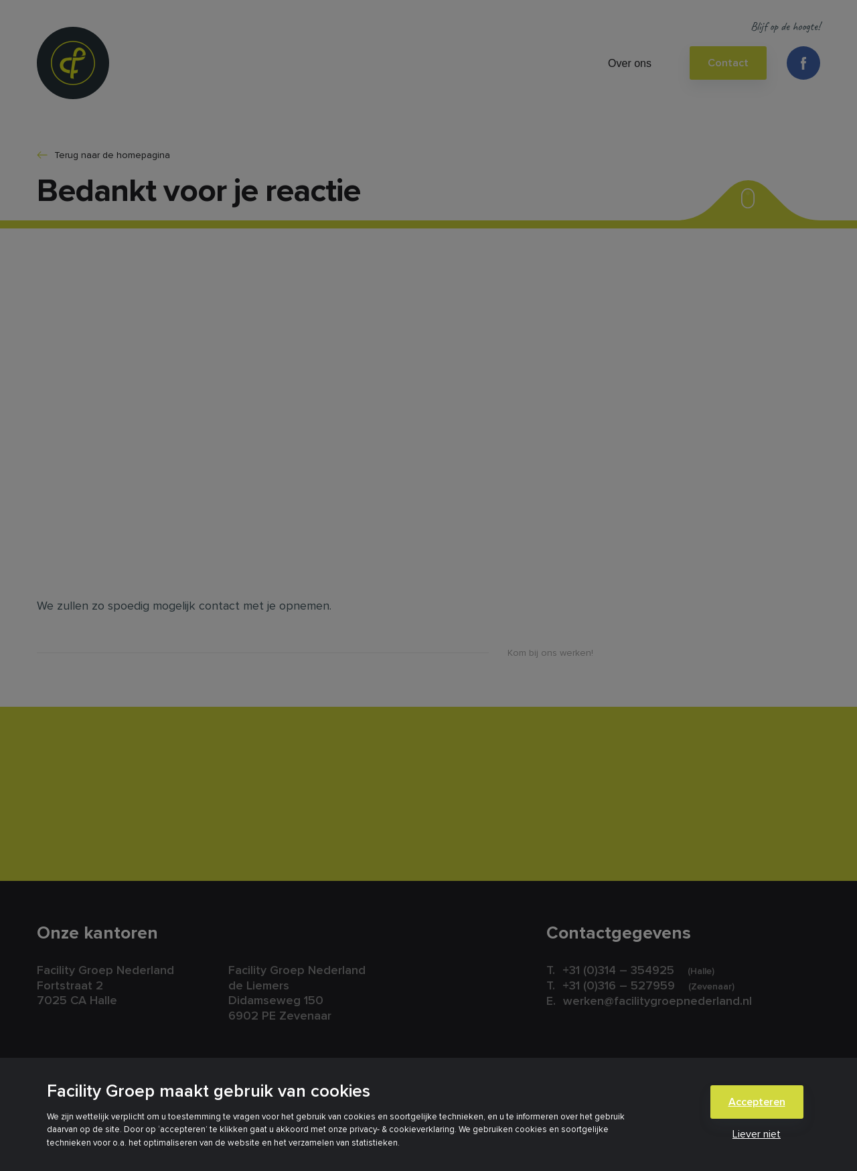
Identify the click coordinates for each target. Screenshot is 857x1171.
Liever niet (756, 1134)
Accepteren (756, 1102)
